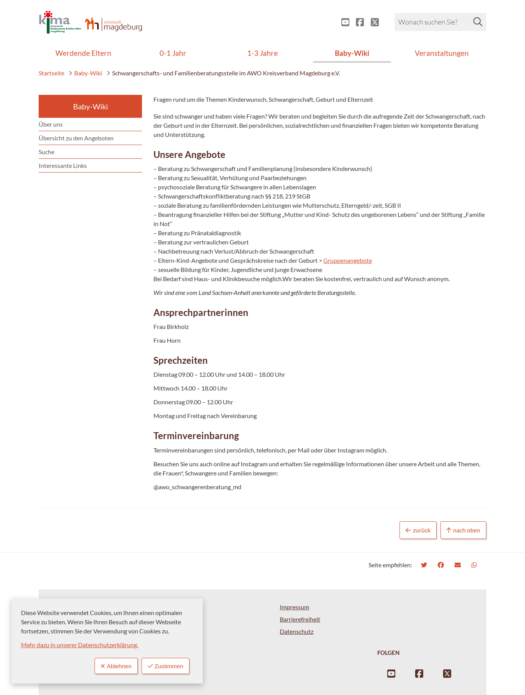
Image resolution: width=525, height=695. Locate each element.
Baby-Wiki (85, 72)
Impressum (294, 606)
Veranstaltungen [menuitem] (442, 53)
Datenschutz (296, 631)
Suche (46, 151)
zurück (418, 530)
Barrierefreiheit (300, 619)
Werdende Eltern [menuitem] (83, 53)
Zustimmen (164, 666)
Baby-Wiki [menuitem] (352, 53)
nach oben (463, 530)
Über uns (51, 124)
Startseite (51, 72)
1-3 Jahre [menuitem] (262, 53)
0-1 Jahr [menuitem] (173, 53)
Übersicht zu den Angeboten (76, 138)
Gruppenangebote (347, 260)
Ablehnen (113, 666)
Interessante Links (63, 165)
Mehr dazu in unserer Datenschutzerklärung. (79, 644)
